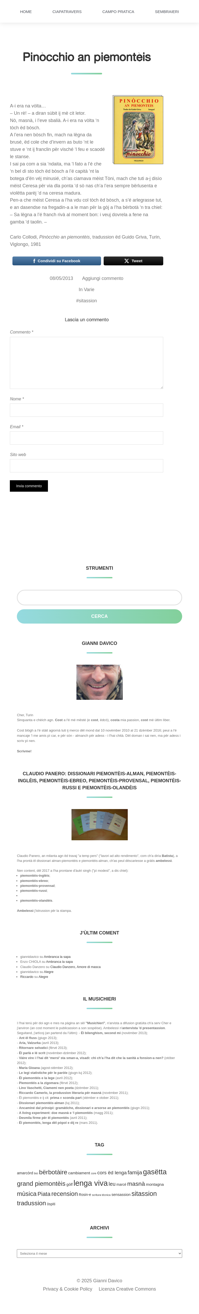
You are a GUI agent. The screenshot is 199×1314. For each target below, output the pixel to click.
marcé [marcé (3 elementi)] (121, 1185)
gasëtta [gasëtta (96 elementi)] (155, 1172)
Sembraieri (167, 11)
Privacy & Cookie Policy (67, 1289)
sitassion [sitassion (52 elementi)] (144, 1193)
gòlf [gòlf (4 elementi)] (69, 1184)
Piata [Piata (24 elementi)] (44, 1194)
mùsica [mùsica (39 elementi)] (27, 1193)
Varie (89, 289)
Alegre (48, 972)
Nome (17, 399)
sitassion (88, 300)
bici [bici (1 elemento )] (36, 1173)
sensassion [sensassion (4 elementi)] (121, 1195)
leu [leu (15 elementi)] (112, 1184)
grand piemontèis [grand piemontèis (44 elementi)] (41, 1183)
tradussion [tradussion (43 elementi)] (31, 1203)
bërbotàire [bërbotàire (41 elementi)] (53, 1172)
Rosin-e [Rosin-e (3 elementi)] (85, 1195)
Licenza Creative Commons (127, 1289)
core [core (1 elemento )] (93, 1173)
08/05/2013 (61, 278)
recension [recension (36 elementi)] (64, 1193)
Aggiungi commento (102, 278)
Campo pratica (118, 11)
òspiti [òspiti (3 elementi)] (51, 1204)
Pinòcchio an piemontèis (87, 57)
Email (16, 427)
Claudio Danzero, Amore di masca (75, 967)
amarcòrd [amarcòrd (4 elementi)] (25, 1173)
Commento (21, 332)
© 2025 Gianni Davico (99, 1280)
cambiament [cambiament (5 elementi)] (79, 1173)
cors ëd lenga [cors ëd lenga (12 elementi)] (112, 1172)
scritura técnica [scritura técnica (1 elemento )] (101, 1194)
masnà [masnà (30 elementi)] (136, 1183)
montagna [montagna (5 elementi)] (155, 1184)
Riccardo (26, 977)
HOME (26, 11)
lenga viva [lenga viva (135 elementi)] (91, 1183)
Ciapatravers (67, 11)
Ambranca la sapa (57, 957)
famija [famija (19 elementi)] (135, 1172)
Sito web (18, 454)
